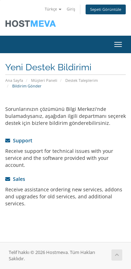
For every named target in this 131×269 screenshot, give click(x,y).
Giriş (71, 9)
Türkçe (53, 9)
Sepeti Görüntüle (105, 9)
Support (18, 140)
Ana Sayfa (14, 80)
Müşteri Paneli (44, 80)
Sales (15, 179)
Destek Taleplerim (81, 80)
